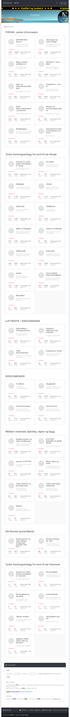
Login (7, 670)
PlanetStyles (25, 715)
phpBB (12, 715)
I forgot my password (44, 673)
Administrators (15, 691)
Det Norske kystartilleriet (19, 531)
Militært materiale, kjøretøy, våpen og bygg (30, 431)
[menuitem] (16, 3)
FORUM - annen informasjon (21, 32)
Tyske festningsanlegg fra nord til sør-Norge (31, 154)
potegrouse (57, 699)
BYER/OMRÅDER (15, 376)
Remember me (56, 673)
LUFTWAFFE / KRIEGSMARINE (22, 321)
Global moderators (26, 691)
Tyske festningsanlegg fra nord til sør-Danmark (32, 564)
